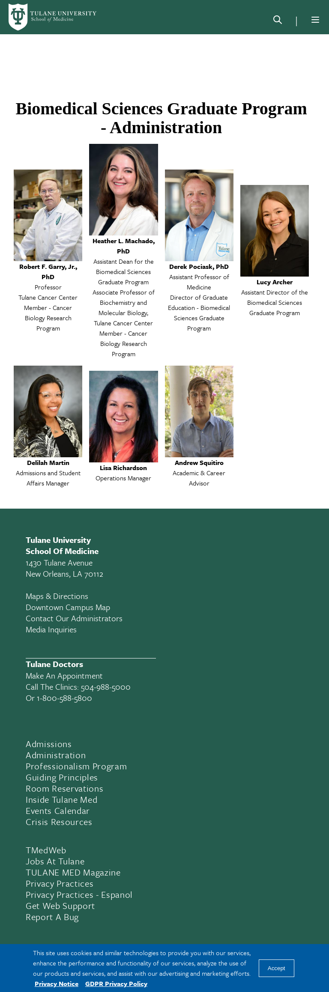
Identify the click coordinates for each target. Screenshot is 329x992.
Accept (276, 968)
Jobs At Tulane (55, 861)
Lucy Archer (275, 281)
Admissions (49, 743)
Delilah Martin (48, 462)
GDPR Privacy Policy (116, 983)
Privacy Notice (56, 983)
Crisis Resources (59, 821)
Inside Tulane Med (61, 799)
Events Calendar (58, 810)
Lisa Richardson (123, 467)
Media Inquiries (51, 629)
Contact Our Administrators (74, 618)
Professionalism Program (76, 766)
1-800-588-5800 (64, 697)
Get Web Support (60, 905)
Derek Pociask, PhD (199, 266)
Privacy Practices (59, 883)
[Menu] (315, 20)
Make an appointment (64, 675)
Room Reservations (64, 788)
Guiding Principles (62, 777)
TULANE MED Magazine (73, 872)
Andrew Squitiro (199, 462)
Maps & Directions (57, 596)
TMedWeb (46, 849)
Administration (56, 754)
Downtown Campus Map (68, 607)
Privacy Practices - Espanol (79, 894)
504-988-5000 (106, 686)
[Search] (277, 21)
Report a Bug (52, 916)
